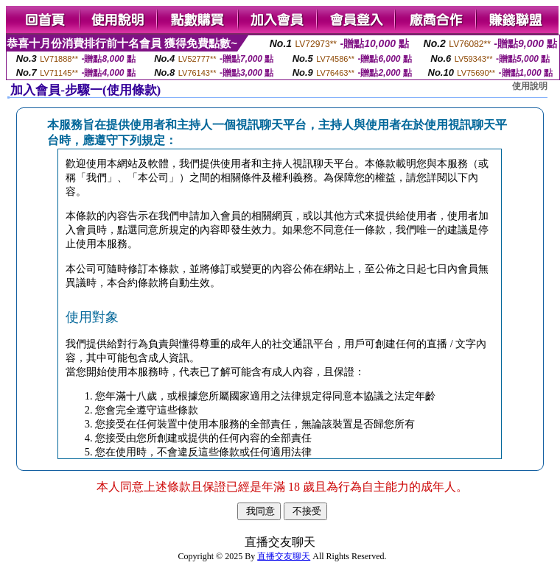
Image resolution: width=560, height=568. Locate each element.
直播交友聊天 (283, 556)
